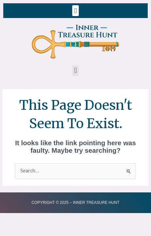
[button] (75, 10)
